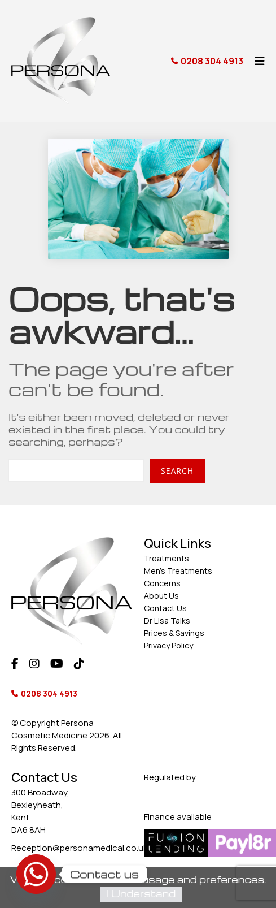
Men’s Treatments (178, 570)
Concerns (162, 583)
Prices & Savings (174, 633)
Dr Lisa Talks (167, 620)
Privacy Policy (168, 645)
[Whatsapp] (36, 874)
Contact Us (165, 608)
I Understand (141, 894)
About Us (161, 595)
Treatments (166, 558)
